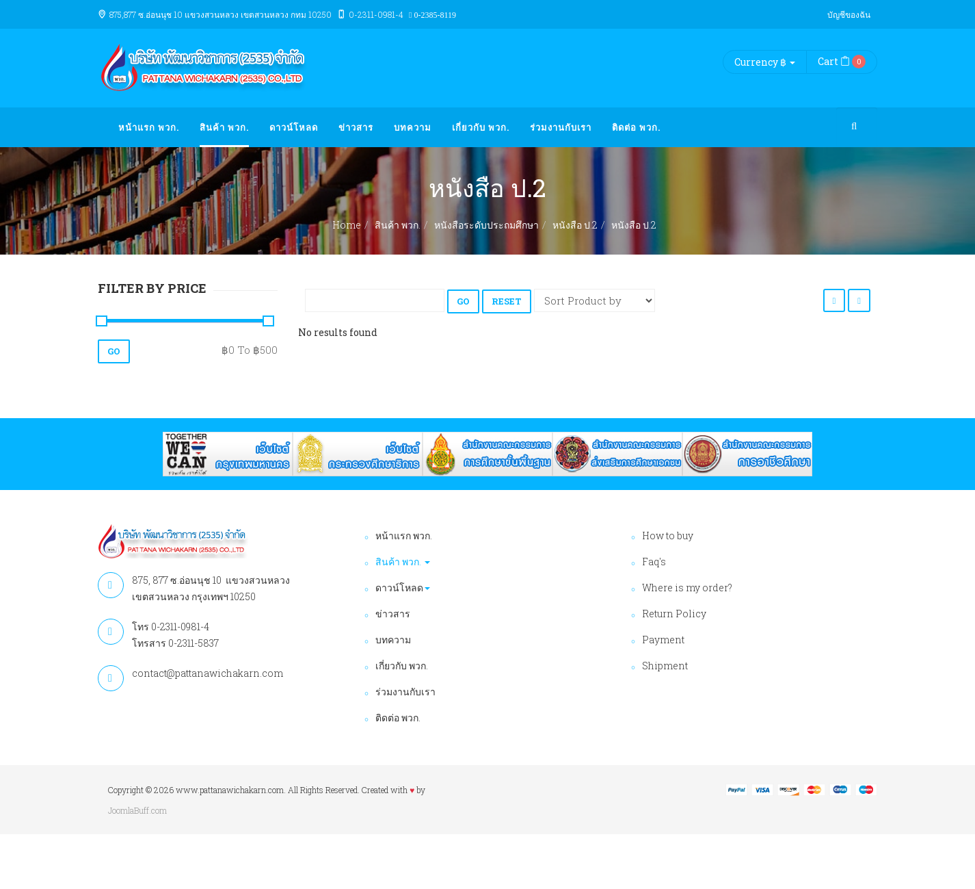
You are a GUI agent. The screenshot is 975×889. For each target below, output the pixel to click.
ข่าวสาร (355, 127)
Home (346, 224)
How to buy (667, 535)
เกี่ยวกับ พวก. (480, 127)
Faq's (654, 561)
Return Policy (674, 613)
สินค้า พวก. (224, 127)
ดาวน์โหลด (293, 127)
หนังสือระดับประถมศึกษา (486, 224)
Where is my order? (687, 587)
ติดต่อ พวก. (636, 127)
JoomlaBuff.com (137, 810)
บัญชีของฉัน (848, 14)
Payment (663, 639)
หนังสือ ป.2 (575, 224)
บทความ (412, 127)
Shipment (665, 665)
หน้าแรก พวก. (148, 127)
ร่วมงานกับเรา (560, 127)
